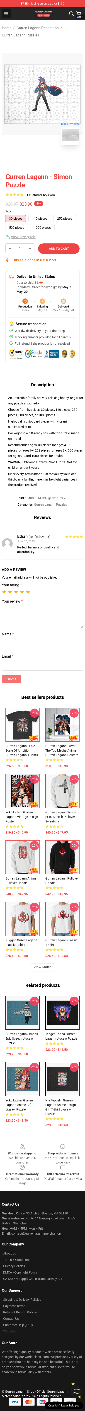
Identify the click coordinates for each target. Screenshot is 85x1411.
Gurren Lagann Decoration (38, 28)
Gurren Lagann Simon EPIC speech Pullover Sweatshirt (60, 816)
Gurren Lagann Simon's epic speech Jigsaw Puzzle (21, 1038)
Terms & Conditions (16, 1260)
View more (42, 967)
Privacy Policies (14, 1266)
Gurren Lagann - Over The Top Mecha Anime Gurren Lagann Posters (61, 750)
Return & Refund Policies (20, 1312)
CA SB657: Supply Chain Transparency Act (32, 1279)
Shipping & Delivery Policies (22, 1299)
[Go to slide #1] (31, 158)
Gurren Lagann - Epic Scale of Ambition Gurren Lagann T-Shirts (21, 750)
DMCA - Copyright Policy (20, 1272)
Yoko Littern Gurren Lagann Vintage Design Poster (21, 816)
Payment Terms (14, 1306)
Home (6, 28)
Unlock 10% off (76, 1391)
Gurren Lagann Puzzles (20, 35)
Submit (11, 679)
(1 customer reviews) (40, 195)
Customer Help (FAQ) (18, 1325)
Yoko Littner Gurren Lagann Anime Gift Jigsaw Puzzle (19, 1105)
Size (8, 211)
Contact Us (11, 1318)
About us (9, 1253)
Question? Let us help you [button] (64, 1405)
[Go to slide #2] (54, 158)
